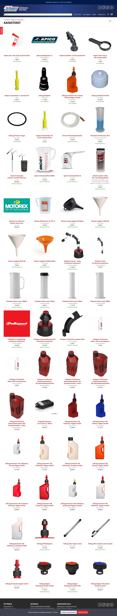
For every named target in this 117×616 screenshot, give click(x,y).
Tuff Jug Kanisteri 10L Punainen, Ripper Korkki (72, 422)
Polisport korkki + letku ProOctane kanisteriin (72, 262)
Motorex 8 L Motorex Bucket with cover (16, 222)
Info (94, 14)
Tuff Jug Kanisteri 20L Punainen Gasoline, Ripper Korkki (17, 505)
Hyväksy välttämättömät (68, 612)
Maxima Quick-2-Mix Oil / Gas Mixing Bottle (100, 177)
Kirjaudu (101, 14)
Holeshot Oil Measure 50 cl (100, 136)
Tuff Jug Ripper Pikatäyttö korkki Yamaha (100, 585)
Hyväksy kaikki (82, 612)
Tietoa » (55, 612)
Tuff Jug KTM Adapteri (44, 544)
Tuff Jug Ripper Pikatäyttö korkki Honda (45, 585)
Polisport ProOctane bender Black (72, 339)
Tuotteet (77, 14)
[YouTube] (111, 8)
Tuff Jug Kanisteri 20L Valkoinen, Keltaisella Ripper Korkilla (72, 505)
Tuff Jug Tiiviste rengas (17, 136)
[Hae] (38, 14)
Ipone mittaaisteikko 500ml (44, 176)
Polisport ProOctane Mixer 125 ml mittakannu (100, 340)
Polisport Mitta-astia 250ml (72, 301)
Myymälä (87, 14)
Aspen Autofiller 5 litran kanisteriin (72, 56)
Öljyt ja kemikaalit (17, 20)
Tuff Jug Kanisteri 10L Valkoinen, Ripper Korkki (45, 465)
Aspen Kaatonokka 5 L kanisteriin (17, 96)
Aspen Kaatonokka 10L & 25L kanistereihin (44, 137)
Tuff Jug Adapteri (45, 96)
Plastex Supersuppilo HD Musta (72, 221)
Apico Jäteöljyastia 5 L (45, 56)
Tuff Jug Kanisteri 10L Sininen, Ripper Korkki (100, 422)
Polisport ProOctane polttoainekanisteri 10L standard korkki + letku (72, 381)
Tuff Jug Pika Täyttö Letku (72, 544)
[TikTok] (107, 8)
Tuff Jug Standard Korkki (100, 96)
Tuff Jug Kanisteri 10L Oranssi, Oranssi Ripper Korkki (72, 97)
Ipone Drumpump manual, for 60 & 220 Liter (16, 177)
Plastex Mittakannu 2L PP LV (44, 221)
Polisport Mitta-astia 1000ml (16, 301)
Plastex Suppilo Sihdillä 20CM (44, 261)
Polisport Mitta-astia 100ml (45, 301)
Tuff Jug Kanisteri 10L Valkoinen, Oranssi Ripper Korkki (17, 465)
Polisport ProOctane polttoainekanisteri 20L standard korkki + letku (16, 423)
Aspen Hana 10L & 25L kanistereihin (17, 56)
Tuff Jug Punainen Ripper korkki (16, 584)
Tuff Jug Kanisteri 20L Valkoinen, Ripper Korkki (100, 505)
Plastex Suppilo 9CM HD (16, 261)
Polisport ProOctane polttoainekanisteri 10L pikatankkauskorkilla (44, 381)
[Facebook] (99, 8)
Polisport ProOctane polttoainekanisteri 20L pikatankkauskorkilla (100, 381)
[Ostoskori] (108, 14)
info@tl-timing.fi (71, 607)
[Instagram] (103, 8)
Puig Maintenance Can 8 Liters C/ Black (44, 422)
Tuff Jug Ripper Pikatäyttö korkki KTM (72, 585)
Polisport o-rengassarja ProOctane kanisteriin (16, 340)
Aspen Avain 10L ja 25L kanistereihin (100, 57)
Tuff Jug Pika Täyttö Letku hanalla (100, 544)
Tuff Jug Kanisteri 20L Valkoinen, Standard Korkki (17, 545)
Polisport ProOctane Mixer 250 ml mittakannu (17, 380)
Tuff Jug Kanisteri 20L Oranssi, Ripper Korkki (100, 465)
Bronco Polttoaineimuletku (72, 136)
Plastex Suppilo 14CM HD (100, 221)
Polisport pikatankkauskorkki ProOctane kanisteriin (44, 340)
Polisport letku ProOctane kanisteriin (100, 262)
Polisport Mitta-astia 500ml (100, 301)
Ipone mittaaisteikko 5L (72, 176)
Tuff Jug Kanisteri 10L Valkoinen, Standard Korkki (72, 465)
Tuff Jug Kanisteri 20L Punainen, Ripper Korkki (44, 505)
